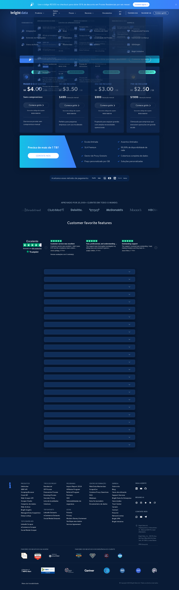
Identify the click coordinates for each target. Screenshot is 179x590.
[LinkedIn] (136, 488)
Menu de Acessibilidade (30, 583)
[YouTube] (141, 488)
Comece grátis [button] (161, 13)
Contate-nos (133, 13)
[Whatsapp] (136, 517)
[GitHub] (145, 488)
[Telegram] (145, 517)
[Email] (141, 517)
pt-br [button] (121, 13)
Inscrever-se (146, 13)
